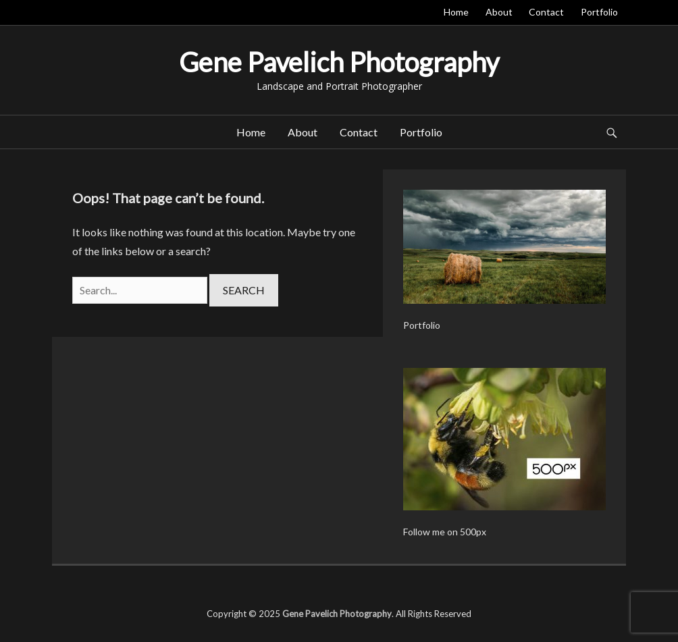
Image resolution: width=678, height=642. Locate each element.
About (499, 12)
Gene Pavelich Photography (339, 62)
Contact (546, 12)
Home (456, 12)
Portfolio (599, 12)
